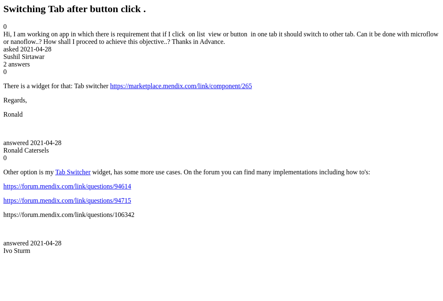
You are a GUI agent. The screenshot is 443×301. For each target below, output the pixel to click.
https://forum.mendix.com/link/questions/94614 (67, 186)
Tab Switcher (73, 172)
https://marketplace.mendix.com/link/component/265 (181, 85)
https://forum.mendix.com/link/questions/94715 (67, 200)
